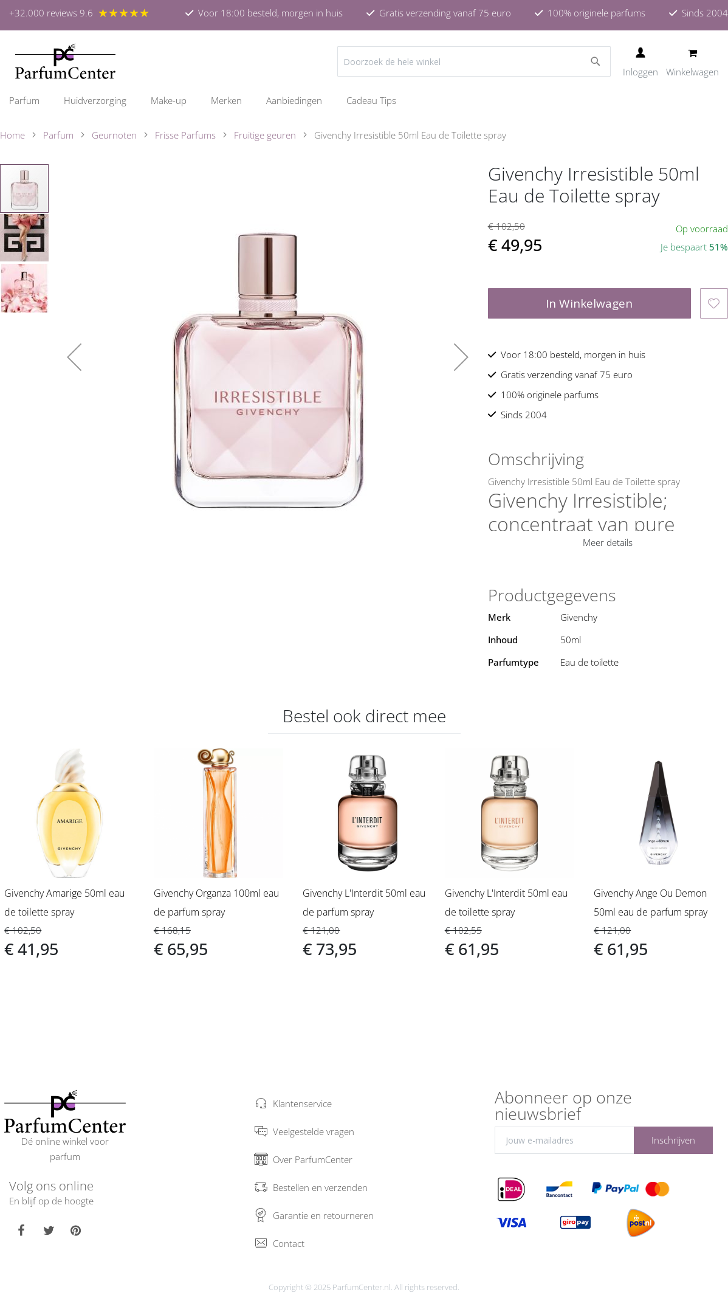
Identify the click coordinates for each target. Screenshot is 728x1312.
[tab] (608, 459)
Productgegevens (552, 595)
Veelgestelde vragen (313, 1131)
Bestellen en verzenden (320, 1187)
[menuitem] (30, 100)
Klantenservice (302, 1103)
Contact (288, 1243)
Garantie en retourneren (323, 1215)
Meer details (608, 542)
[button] (74, 357)
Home (12, 135)
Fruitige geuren (265, 135)
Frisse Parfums (185, 135)
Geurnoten (114, 135)
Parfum (58, 135)
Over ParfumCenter (312, 1159)
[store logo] (65, 61)
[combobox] (474, 61)
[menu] (364, 101)
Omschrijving (536, 459)
